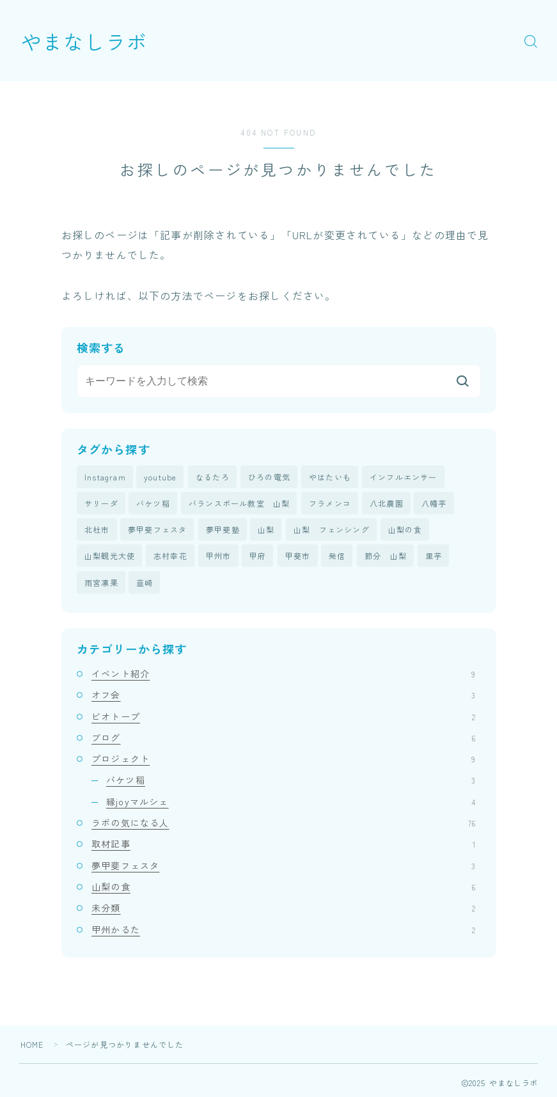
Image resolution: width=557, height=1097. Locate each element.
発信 (337, 556)
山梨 (266, 529)
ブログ (283, 738)
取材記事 (283, 844)
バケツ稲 (153, 503)
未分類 (283, 908)
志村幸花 (170, 556)
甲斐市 (298, 556)
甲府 (257, 556)
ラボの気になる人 (283, 823)
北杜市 (97, 529)
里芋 (433, 556)
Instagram (105, 476)
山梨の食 (405, 529)
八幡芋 (434, 503)
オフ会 (283, 695)
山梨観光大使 (109, 556)
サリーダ (101, 503)
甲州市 (218, 556)
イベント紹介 (283, 674)
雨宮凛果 (101, 582)
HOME (32, 1044)
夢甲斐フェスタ (157, 529)
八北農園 (387, 503)
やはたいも (330, 476)
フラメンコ (330, 503)
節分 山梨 (386, 556)
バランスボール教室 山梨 (239, 503)
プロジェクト (283, 759)
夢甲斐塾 (223, 529)
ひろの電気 (269, 476)
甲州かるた (283, 929)
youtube (160, 476)
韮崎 (144, 582)
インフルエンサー (403, 476)
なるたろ (213, 476)
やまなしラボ (84, 40)
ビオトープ (283, 716)
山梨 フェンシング (332, 529)
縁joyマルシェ (290, 801)
